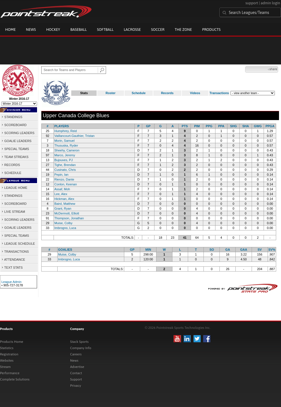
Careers (76, 354)
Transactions (219, 93)
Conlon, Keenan (65, 184)
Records (167, 93)
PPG (209, 126)
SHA (245, 126)
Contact (76, 373)
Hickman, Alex (64, 199)
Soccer (157, 29)
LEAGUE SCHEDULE (18, 243)
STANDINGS (11, 117)
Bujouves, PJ (63, 160)
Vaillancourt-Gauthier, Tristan (74, 135)
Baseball (78, 29)
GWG (258, 126)
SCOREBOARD (14, 125)
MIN (148, 249)
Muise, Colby (63, 223)
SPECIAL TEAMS (15, 149)
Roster (111, 93)
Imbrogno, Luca (65, 228)
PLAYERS (61, 126)
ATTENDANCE (13, 259)
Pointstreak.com (46, 12)
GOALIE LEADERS (16, 141)
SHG (233, 126)
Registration (9, 354)
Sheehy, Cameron (67, 150)
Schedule (139, 93)
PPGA (270, 126)
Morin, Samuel (64, 140)
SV (260, 249)
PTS (185, 126)
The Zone (183, 29)
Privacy (75, 386)
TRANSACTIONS (15, 251)
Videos (195, 93)
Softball (105, 29)
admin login (270, 3)
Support (76, 379)
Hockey (53, 29)
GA (227, 249)
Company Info (80, 348)
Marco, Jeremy (64, 155)
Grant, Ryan (62, 208)
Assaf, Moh (62, 189)
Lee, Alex (60, 194)
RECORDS (10, 165)
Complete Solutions (14, 379)
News (31, 29)
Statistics (6, 348)
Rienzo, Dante (64, 179)
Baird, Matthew (64, 203)
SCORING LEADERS (17, 133)
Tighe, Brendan (65, 165)
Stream (5, 367)
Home (10, 29)
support (251, 3)
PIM (197, 126)
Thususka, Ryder (66, 145)
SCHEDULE (11, 173)
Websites (6, 361)
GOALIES (65, 249)
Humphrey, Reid (65, 131)
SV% (271, 249)
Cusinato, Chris (65, 169)
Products (211, 29)
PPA (221, 126)
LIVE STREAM (13, 211)
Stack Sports (79, 342)
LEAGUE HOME (14, 187)
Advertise (77, 367)
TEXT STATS (12, 267)
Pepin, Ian (61, 174)
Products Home (11, 342)
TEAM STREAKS (14, 157)
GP (148, 126)
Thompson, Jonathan (69, 218)
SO (211, 249)
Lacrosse (132, 29)
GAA (243, 249)
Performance (9, 373)
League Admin (11, 282)
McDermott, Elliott (66, 213)
